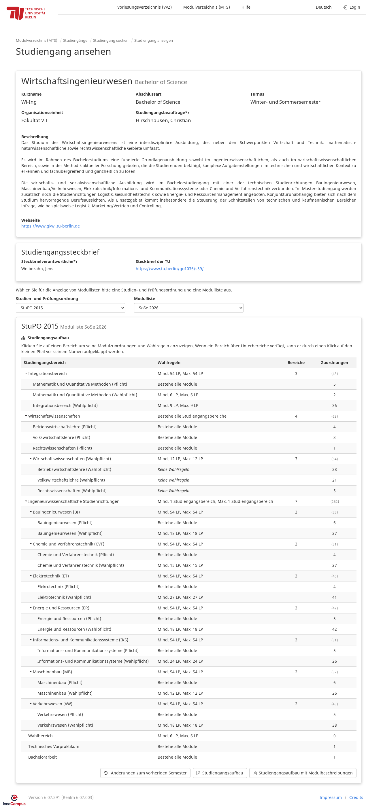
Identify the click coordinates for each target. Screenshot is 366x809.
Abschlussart (148, 94)
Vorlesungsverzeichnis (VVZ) (144, 7)
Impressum (331, 797)
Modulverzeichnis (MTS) (206, 7)
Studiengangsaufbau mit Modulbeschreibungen (303, 773)
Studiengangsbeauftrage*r (162, 112)
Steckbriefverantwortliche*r (49, 261)
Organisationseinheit (42, 112)
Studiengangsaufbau (220, 773)
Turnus (257, 94)
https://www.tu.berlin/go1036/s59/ (170, 268)
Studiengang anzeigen (153, 40)
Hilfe (246, 7)
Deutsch (324, 7)
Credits (356, 797)
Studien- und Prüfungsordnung (47, 298)
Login (351, 7)
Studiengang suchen (111, 40)
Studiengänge (75, 40)
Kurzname (31, 94)
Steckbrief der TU (153, 261)
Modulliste (144, 298)
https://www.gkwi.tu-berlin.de (50, 226)
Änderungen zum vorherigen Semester (145, 773)
